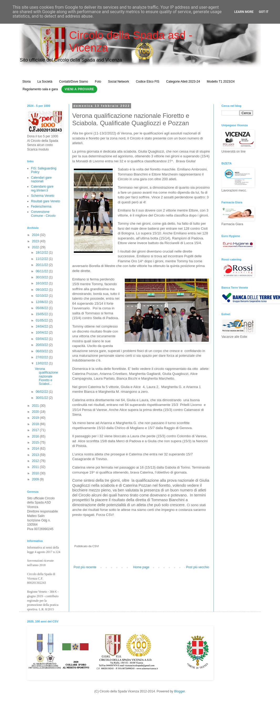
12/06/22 (42, 302)
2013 (36, 455)
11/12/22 (42, 259)
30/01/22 (42, 398)
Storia (26, 81)
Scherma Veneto (42, 196)
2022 (36, 247)
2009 (36, 479)
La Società (44, 81)
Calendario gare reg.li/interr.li (42, 188)
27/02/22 (42, 357)
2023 (36, 241)
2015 (36, 442)
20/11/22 (42, 265)
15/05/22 (42, 314)
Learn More (244, 12)
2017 (36, 430)
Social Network (118, 81)
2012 (36, 461)
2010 (36, 473)
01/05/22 (42, 320)
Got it (263, 12)
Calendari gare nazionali (41, 179)
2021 (36, 406)
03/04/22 (42, 339)
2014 (36, 448)
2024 (36, 235)
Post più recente (85, 567)
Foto (98, 81)
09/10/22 (42, 289)
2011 (36, 467)
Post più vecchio (197, 567)
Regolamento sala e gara (40, 89)
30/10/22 (42, 277)
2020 (36, 412)
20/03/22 (42, 345)
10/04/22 (42, 332)
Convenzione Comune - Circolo (43, 213)
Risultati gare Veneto (45, 201)
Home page (141, 567)
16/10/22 (42, 283)
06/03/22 (42, 351)
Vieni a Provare (79, 89)
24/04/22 (42, 326)
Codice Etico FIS (147, 81)
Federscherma (41, 206)
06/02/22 (42, 392)
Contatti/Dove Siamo (73, 81)
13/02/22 (42, 363)
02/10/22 (42, 296)
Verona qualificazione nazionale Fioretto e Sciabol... (46, 376)
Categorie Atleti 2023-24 (183, 81)
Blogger (179, 691)
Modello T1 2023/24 (221, 81)
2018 (36, 424)
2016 (36, 436)
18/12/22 (42, 252)
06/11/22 (42, 271)
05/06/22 (42, 308)
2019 (36, 418)
